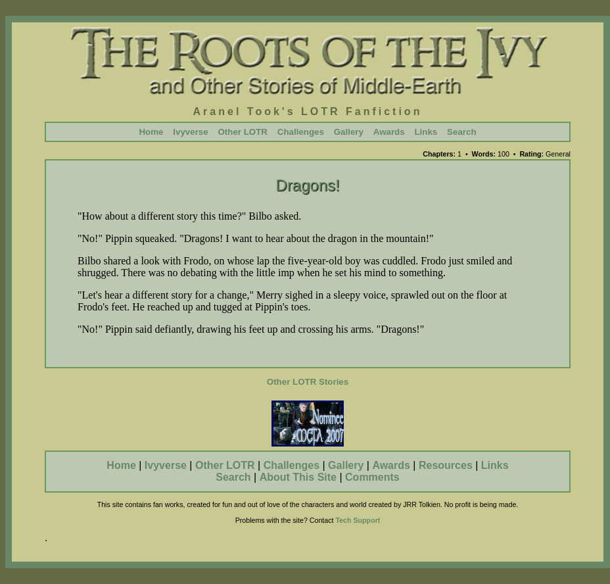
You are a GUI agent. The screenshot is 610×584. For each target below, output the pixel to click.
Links (425, 132)
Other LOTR (243, 132)
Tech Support (357, 520)
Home (151, 132)
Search (461, 132)
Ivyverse (190, 132)
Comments (372, 477)
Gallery (349, 132)
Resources (446, 465)
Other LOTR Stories (307, 382)
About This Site (298, 477)
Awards (389, 132)
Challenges (300, 132)
